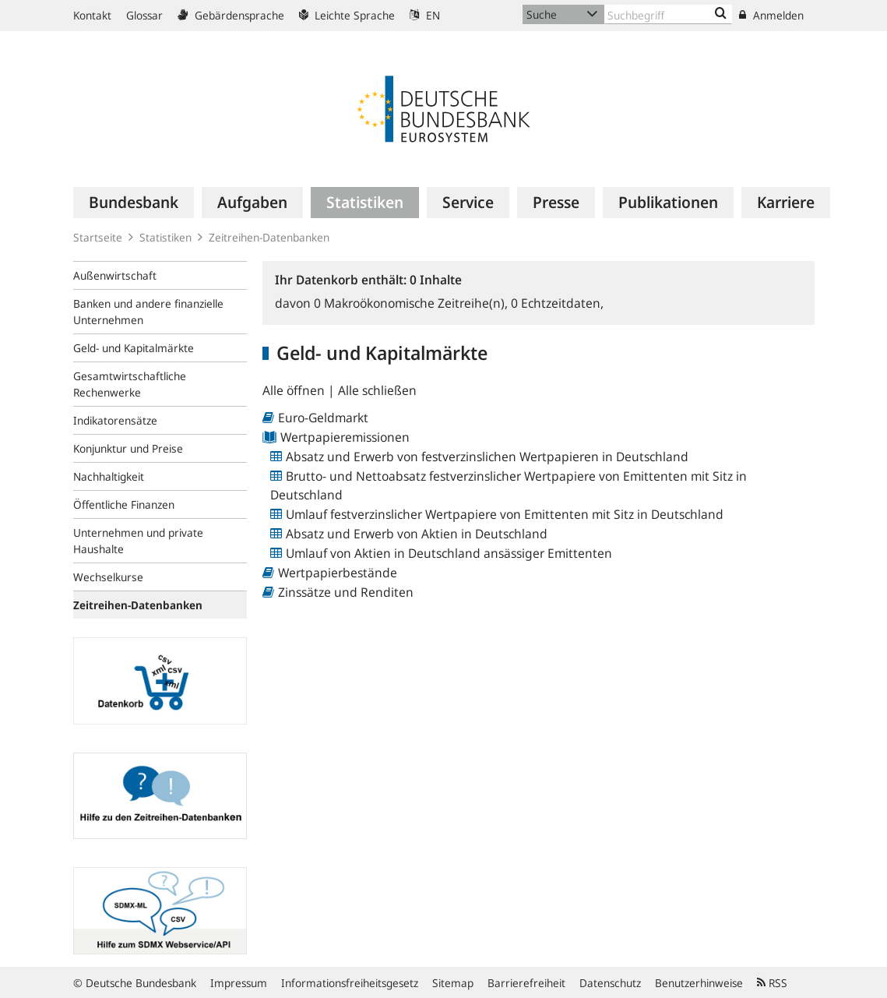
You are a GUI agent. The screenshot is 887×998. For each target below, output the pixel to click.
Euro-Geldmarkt (323, 417)
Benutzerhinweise (699, 982)
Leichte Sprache (347, 15)
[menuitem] (133, 202)
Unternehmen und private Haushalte (138, 540)
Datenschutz (610, 982)
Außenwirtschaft (115, 275)
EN (425, 15)
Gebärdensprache (231, 15)
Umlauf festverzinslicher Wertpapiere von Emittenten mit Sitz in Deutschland (504, 514)
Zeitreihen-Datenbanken (269, 237)
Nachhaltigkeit (108, 476)
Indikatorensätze (115, 420)
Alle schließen (377, 390)
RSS (772, 982)
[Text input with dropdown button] (668, 14)
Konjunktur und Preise (128, 448)
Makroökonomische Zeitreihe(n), (412, 303)
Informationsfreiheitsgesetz (349, 982)
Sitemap (452, 982)
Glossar (144, 15)
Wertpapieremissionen (345, 437)
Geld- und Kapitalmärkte (133, 347)
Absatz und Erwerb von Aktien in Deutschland (416, 533)
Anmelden (771, 15)
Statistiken (165, 237)
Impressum (238, 982)
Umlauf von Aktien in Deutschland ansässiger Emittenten (449, 553)
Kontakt (92, 15)
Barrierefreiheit (526, 982)
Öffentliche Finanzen (123, 504)
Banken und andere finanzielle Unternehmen (148, 311)
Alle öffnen (295, 390)
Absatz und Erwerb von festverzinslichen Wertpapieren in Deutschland (487, 456)
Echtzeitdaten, (557, 303)
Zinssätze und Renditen (346, 592)
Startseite (97, 237)
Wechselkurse (108, 577)
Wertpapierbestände (337, 572)
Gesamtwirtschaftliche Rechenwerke (129, 384)
